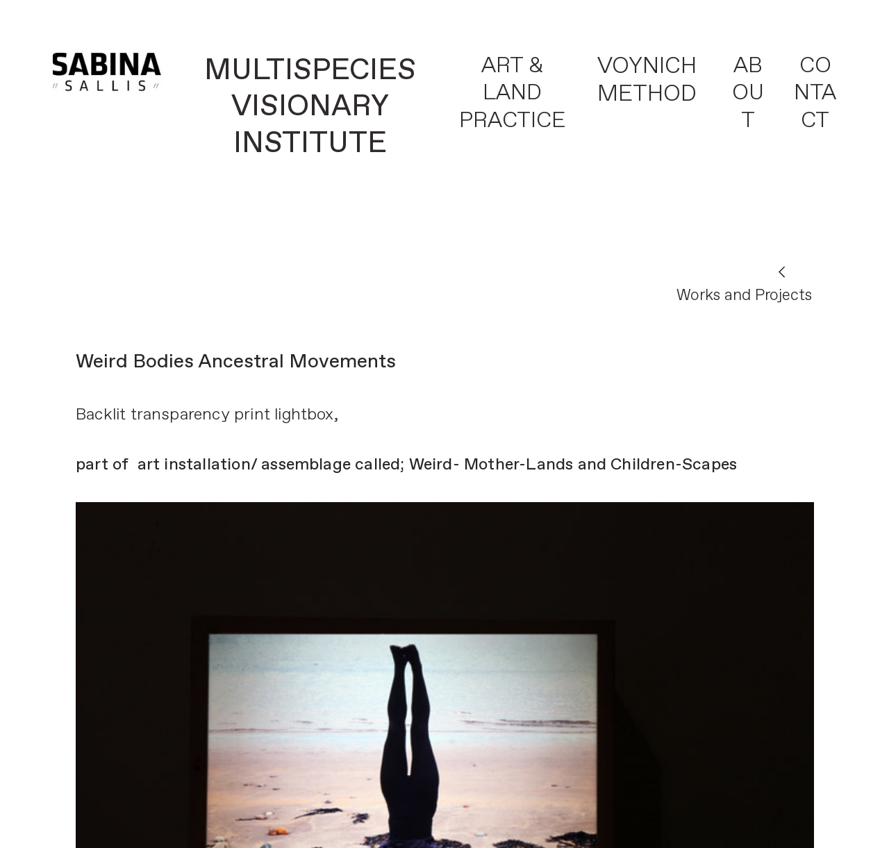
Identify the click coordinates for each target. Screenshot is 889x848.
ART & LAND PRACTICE (512, 93)
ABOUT (748, 93)
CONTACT (815, 93)
